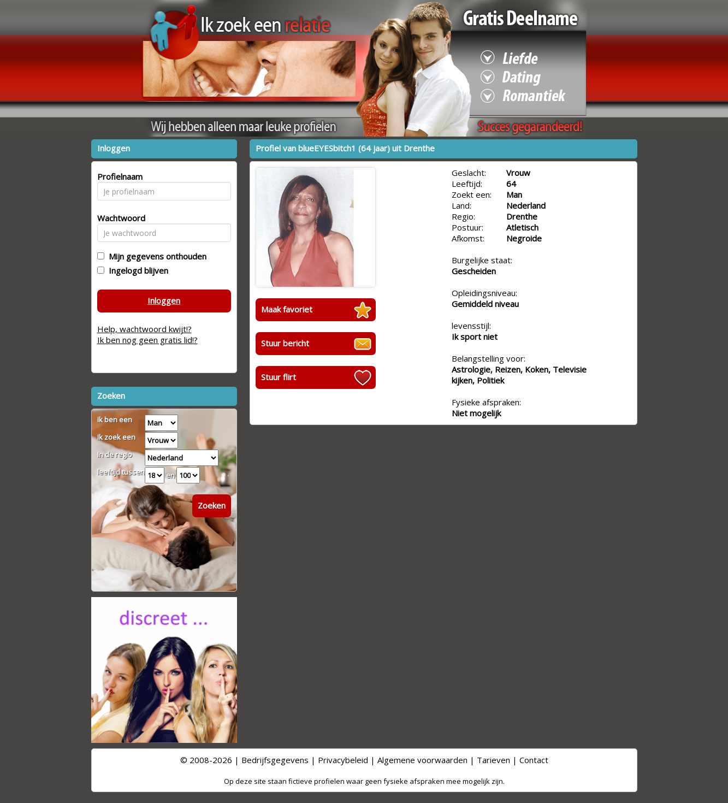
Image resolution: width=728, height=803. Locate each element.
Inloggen (163, 300)
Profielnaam (118, 176)
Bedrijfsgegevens (275, 759)
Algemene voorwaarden (422, 759)
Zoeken (212, 505)
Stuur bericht (285, 343)
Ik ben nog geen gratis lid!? (147, 339)
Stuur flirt (278, 376)
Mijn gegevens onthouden (155, 256)
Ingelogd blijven (136, 270)
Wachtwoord (118, 217)
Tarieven (493, 759)
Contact (533, 759)
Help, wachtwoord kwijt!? (144, 328)
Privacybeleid (343, 759)
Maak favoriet (286, 309)
